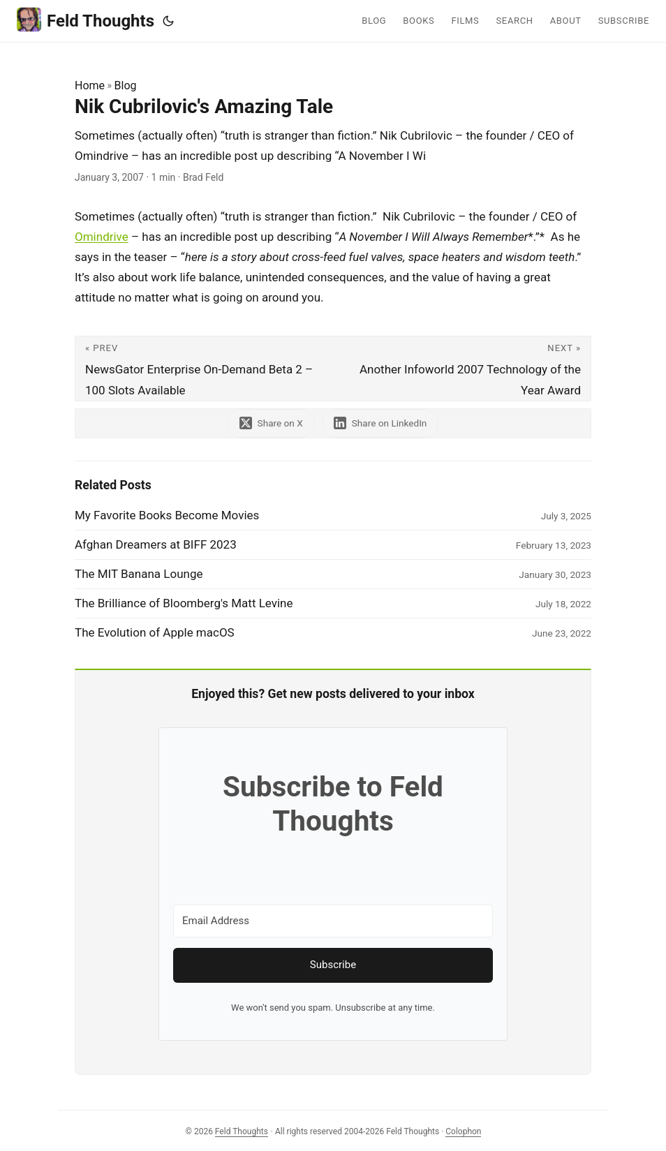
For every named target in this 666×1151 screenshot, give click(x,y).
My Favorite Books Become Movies (167, 515)
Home (90, 85)
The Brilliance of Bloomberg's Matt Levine (184, 603)
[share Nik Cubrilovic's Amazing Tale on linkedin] (380, 423)
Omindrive (101, 237)
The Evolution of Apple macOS (155, 632)
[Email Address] (333, 921)
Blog (125, 85)
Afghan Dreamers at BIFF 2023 (156, 544)
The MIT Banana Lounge (139, 574)
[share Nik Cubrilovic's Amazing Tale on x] (271, 423)
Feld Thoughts (85, 20)
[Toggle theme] (168, 21)
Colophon (463, 1131)
